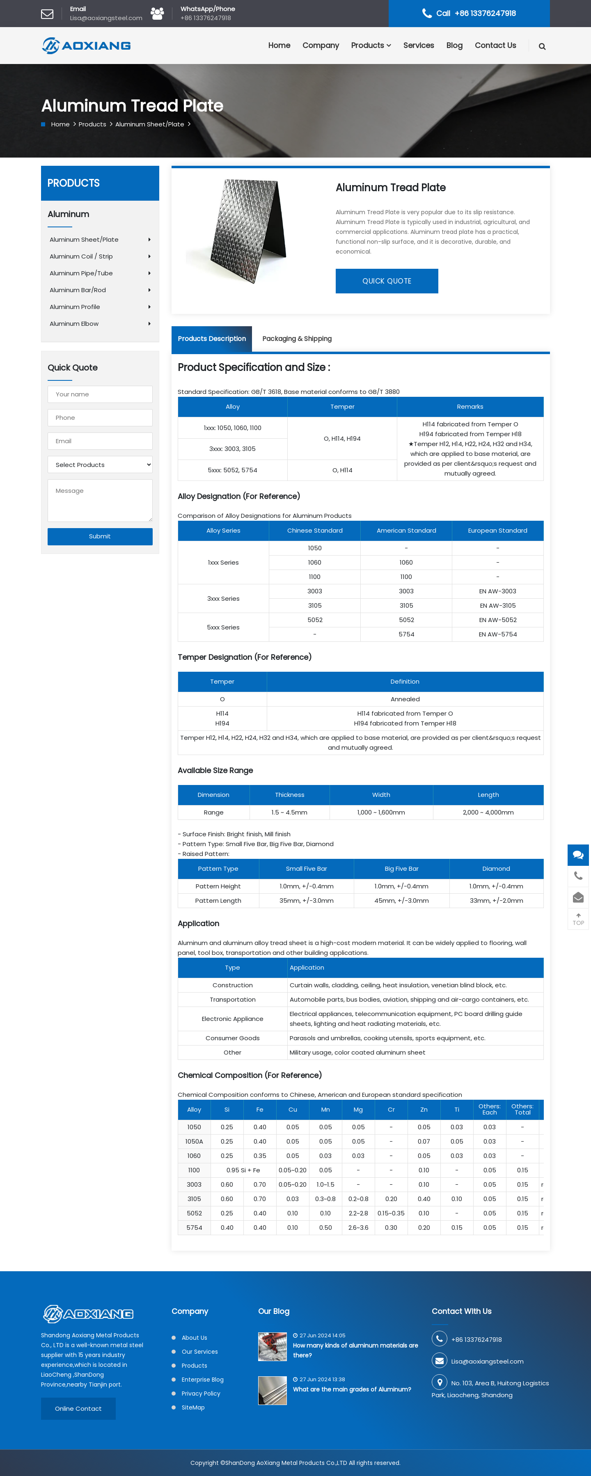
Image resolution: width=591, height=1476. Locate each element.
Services (418, 45)
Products (367, 45)
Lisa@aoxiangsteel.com (106, 18)
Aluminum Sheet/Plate (149, 124)
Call (476, 13)
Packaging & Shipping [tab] (297, 338)
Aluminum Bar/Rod (78, 290)
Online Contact (78, 1408)
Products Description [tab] (212, 338)
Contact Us (495, 45)
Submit (100, 537)
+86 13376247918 (206, 18)
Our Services (200, 1352)
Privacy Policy (201, 1393)
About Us (194, 1338)
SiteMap (193, 1407)
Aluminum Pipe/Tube (81, 273)
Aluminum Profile (75, 306)
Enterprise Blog (203, 1379)
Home (279, 45)
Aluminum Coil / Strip (81, 256)
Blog (455, 45)
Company (320, 45)
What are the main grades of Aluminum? (352, 1389)
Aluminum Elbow (74, 323)
